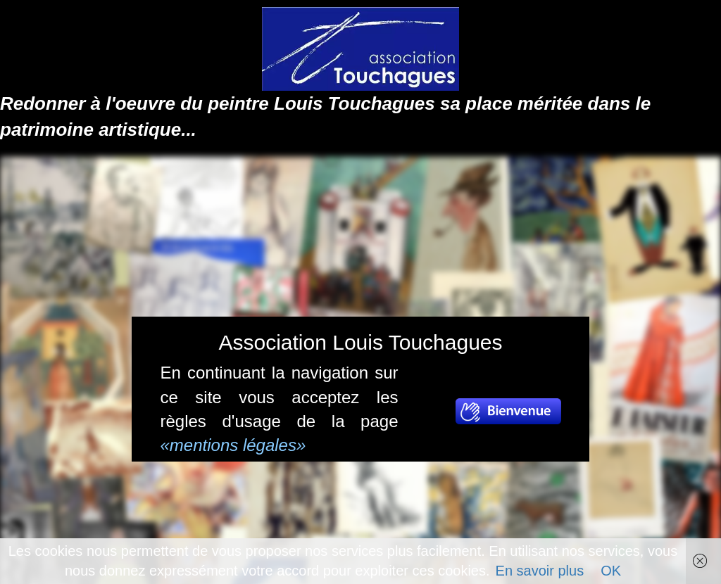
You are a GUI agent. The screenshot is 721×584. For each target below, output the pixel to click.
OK (611, 570)
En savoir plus (540, 570)
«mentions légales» (233, 445)
